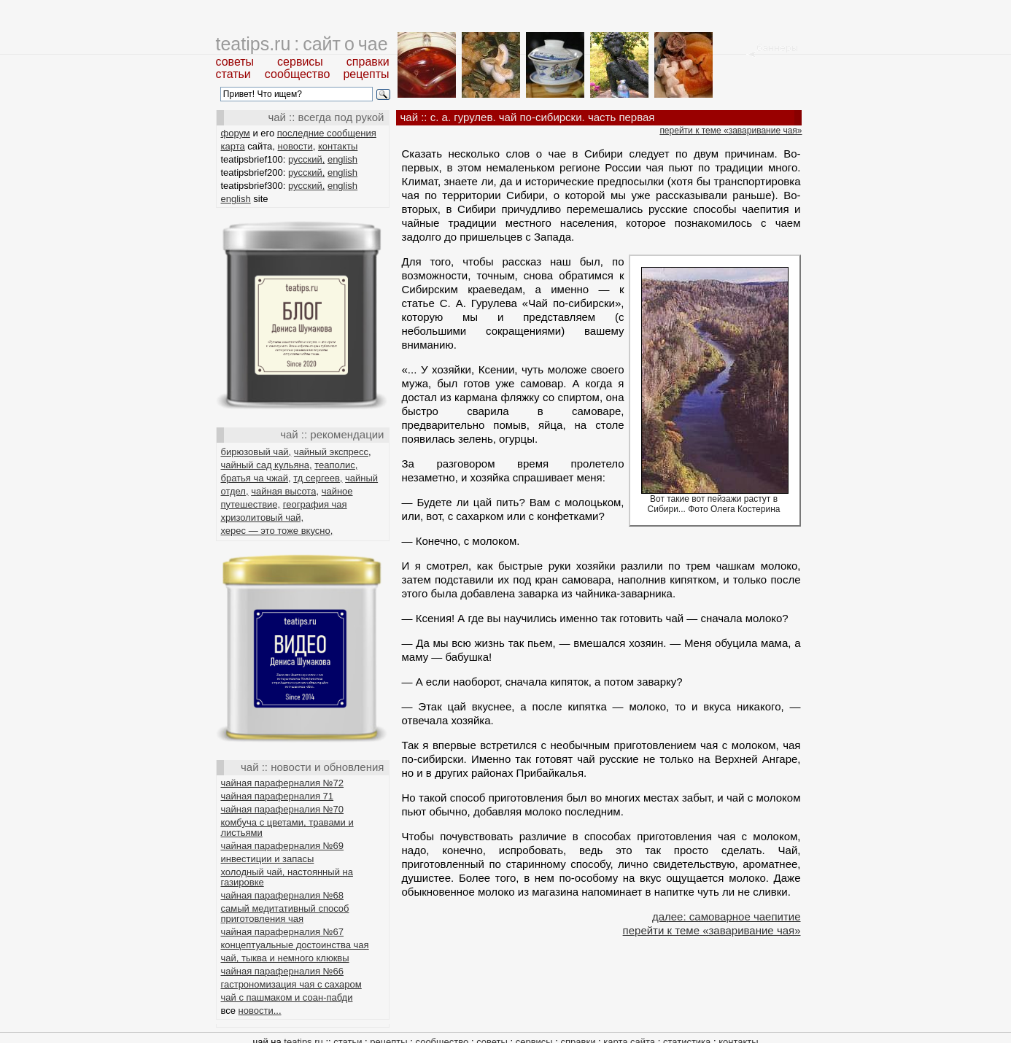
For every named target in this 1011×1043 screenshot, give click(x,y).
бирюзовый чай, (256, 451)
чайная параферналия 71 (277, 796)
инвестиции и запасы (267, 858)
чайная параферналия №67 (282, 931)
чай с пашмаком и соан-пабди (287, 997)
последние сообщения (326, 133)
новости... (260, 1010)
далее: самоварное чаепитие (726, 916)
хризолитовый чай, (262, 517)
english (342, 159)
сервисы (300, 61)
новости (295, 146)
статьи (233, 74)
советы (235, 61)
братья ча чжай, (256, 478)
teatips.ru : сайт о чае (302, 44)
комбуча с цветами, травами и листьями (287, 827)
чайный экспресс (331, 451)
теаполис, (335, 465)
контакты (337, 146)
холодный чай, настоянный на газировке (287, 877)
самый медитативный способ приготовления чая (285, 913)
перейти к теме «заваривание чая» (730, 130)
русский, (306, 159)
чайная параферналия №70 (282, 809)
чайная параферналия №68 (282, 895)
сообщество (297, 74)
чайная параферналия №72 (282, 783)
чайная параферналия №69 (282, 845)
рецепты (366, 74)
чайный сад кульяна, (266, 465)
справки (368, 61)
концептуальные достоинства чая (295, 944)
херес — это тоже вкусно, (277, 530)
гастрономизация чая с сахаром (291, 984)
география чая (315, 504)
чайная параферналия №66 (282, 971)
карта (233, 146)
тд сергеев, (317, 478)
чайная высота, (285, 491)
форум (235, 133)
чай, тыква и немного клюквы (285, 958)
